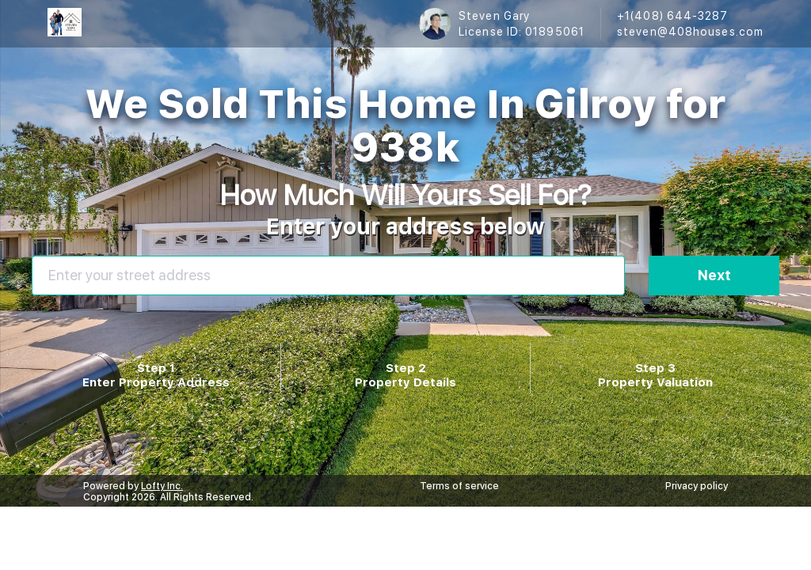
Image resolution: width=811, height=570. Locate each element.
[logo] (65, 24)
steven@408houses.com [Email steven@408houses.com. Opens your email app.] (690, 31)
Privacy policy (696, 486)
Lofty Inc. (162, 486)
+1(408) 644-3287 (673, 16)
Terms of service (459, 486)
